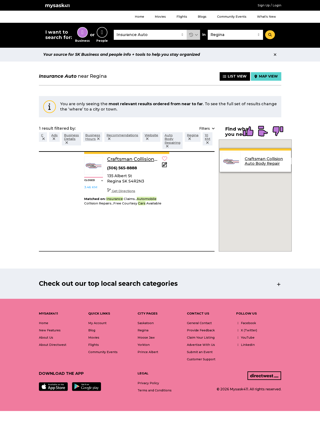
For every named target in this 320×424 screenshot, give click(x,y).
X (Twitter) (246, 330)
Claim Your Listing (201, 337)
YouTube (245, 337)
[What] (150, 35)
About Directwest (52, 345)
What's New (266, 17)
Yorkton (144, 345)
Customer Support (201, 359)
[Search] (270, 34)
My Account (97, 323)
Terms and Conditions (155, 390)
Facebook (246, 323)
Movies (160, 17)
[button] (193, 35)
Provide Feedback (201, 330)
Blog (91, 330)
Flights (181, 17)
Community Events (231, 17)
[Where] (235, 35)
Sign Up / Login (269, 5)
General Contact (199, 323)
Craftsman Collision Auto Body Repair (264, 161)
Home (139, 17)
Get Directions (121, 191)
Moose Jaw (146, 337)
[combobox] (150, 35)
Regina (143, 330)
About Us (46, 337)
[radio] (248, 131)
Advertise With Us (201, 345)
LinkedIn (245, 345)
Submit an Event (200, 352)
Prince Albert (148, 352)
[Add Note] (164, 166)
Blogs (202, 17)
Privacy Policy (148, 383)
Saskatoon (146, 323)
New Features (50, 330)
